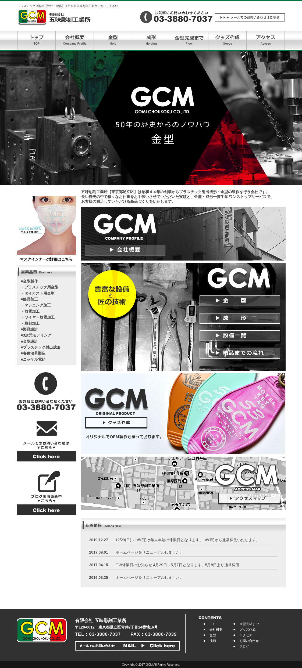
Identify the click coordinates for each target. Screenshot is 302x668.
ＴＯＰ (214, 624)
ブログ (244, 646)
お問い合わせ (249, 641)
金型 (212, 635)
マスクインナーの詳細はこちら (46, 259)
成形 (212, 641)
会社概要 (215, 629)
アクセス (245, 635)
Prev (7, 118)
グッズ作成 (247, 629)
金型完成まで (249, 624)
